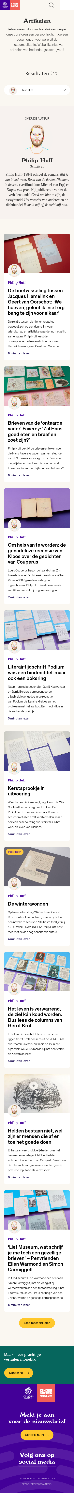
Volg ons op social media (37, 1458)
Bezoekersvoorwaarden (37, 1484)
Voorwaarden (46, 1478)
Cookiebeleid (27, 1478)
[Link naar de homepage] (10, 5)
